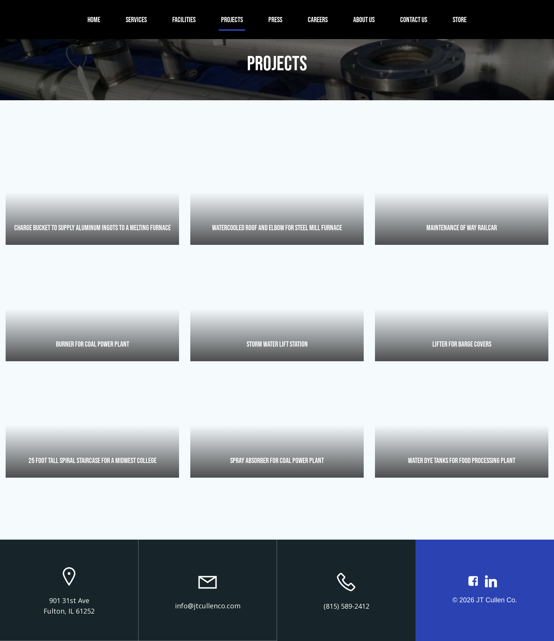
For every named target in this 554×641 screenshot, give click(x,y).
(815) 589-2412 (346, 605)
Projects (232, 19)
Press (275, 19)
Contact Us (413, 19)
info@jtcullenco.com (208, 605)
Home (93, 19)
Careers (318, 19)
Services (136, 19)
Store (460, 19)
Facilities (184, 19)
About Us (364, 19)
